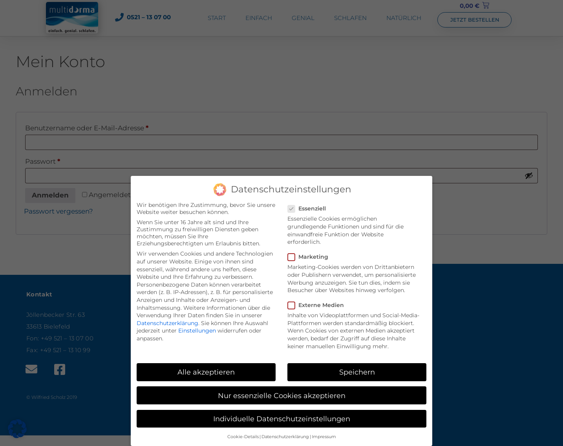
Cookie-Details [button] (243, 434)
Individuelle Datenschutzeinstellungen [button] (281, 416)
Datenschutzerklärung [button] (285, 434)
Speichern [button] (357, 369)
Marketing (310, 254)
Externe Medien (318, 302)
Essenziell (309, 205)
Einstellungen (197, 327)
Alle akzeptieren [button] (206, 369)
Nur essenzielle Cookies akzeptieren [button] (281, 392)
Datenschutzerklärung (167, 320)
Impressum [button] (324, 434)
